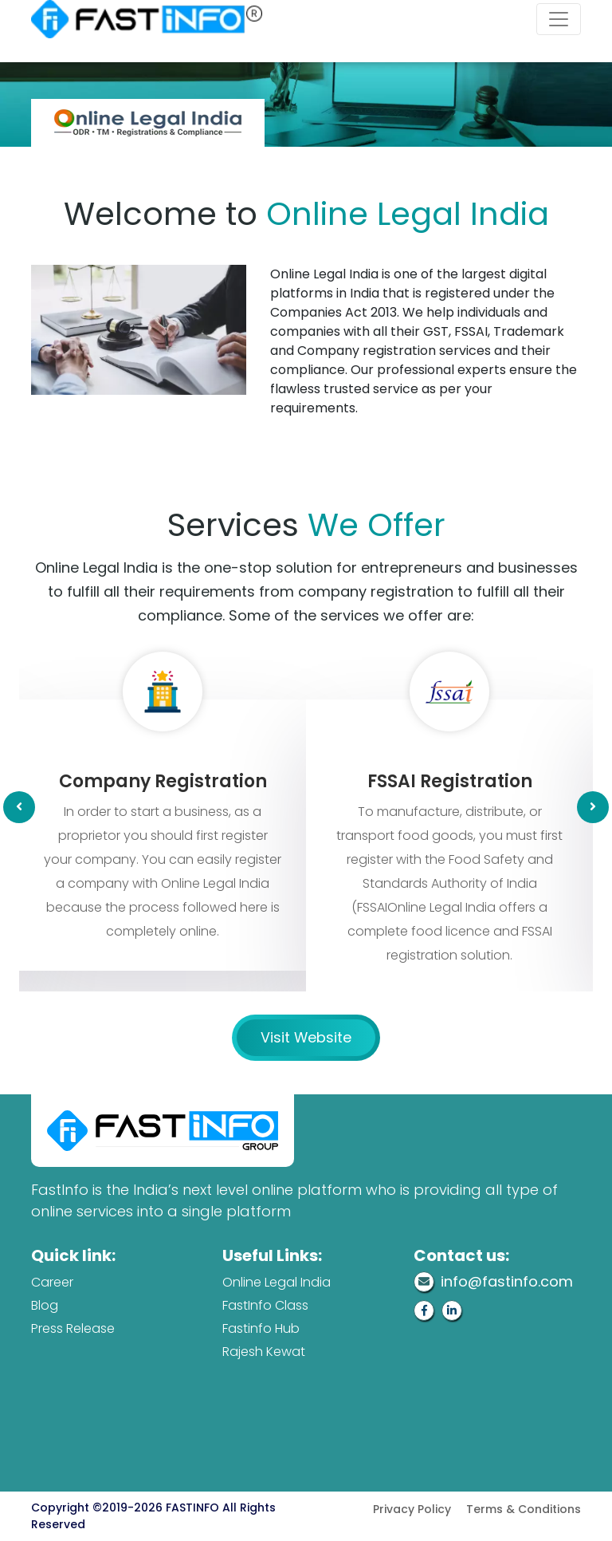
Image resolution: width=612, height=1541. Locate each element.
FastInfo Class (265, 1305)
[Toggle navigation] (558, 19)
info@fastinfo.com (493, 1281)
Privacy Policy (412, 1509)
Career (52, 1282)
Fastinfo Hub (261, 1328)
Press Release (73, 1328)
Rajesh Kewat (263, 1351)
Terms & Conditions (523, 1509)
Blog (44, 1305)
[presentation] (19, 807)
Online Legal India (276, 1282)
